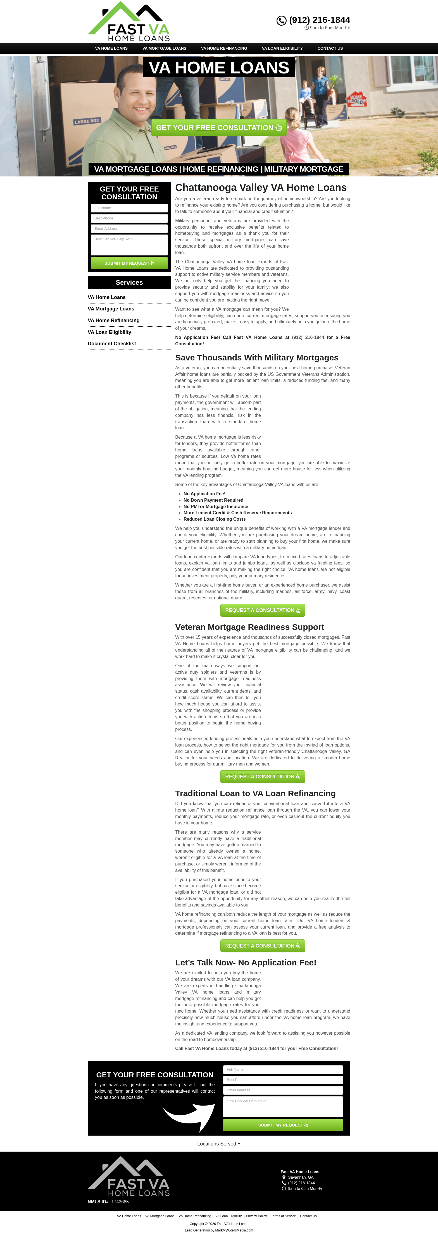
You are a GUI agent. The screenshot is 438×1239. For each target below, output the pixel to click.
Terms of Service (283, 1216)
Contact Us (330, 48)
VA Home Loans (111, 48)
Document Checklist (112, 343)
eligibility (208, 534)
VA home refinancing (195, 914)
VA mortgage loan (220, 892)
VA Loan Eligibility (282, 48)
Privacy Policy (256, 1216)
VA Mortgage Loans (164, 48)
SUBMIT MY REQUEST (129, 263)
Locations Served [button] (219, 1144)
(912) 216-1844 (313, 20)
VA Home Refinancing (224, 48)
